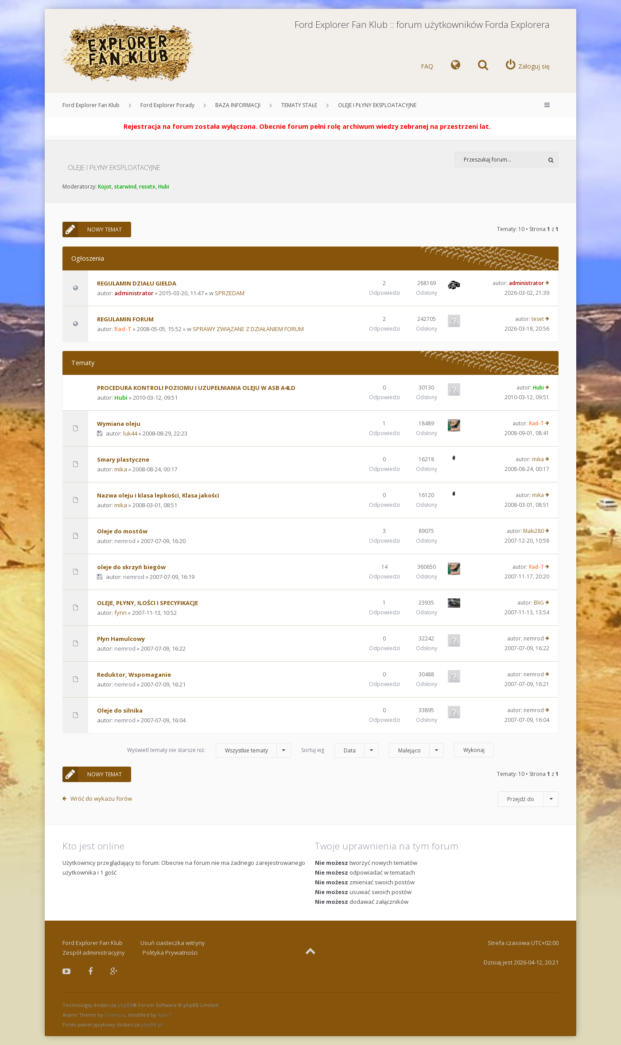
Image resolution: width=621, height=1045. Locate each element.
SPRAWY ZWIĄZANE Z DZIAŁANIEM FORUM (248, 329)
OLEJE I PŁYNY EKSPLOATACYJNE (377, 105)
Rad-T (123, 329)
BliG (539, 602)
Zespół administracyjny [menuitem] (93, 952)
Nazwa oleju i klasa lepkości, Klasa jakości (158, 495)
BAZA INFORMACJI (237, 105)
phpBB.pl (151, 1024)
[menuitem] (455, 66)
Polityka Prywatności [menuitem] (170, 952)
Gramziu (115, 1014)
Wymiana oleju (118, 424)
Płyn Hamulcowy (121, 639)
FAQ (427, 66)
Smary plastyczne (123, 459)
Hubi (163, 186)
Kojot (105, 186)
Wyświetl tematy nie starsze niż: (209, 750)
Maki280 (533, 531)
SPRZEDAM (230, 293)
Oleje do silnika (120, 710)
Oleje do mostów (122, 531)
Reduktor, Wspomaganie (134, 675)
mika (120, 469)
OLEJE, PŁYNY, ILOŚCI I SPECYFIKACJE (147, 603)
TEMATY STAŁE (299, 105)
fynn (120, 613)
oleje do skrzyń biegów (131, 567)
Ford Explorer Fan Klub (91, 105)
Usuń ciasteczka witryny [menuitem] (172, 943)
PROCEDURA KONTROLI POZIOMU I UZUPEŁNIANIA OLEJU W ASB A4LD (196, 388)
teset (538, 319)
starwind (125, 186)
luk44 (130, 433)
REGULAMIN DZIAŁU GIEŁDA (136, 283)
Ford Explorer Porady (167, 105)
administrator (134, 293)
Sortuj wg (340, 750)
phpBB (125, 1005)
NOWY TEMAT (92, 229)
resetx (147, 186)
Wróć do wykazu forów (101, 798)
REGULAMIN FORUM (125, 319)
